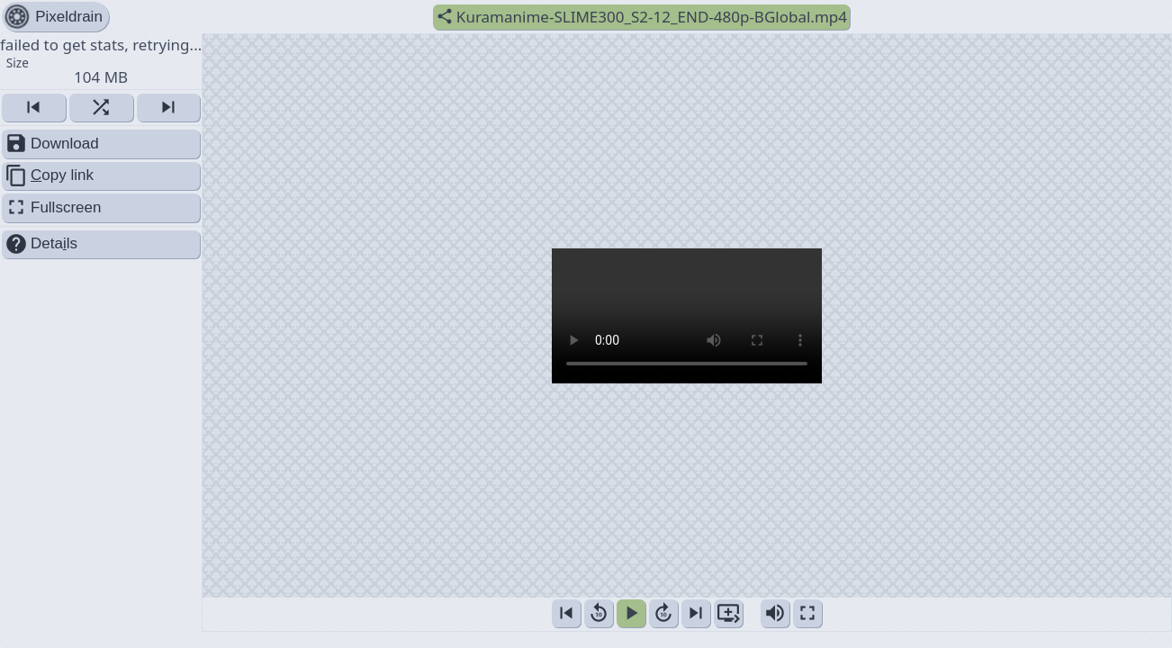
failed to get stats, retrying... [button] (101, 60)
